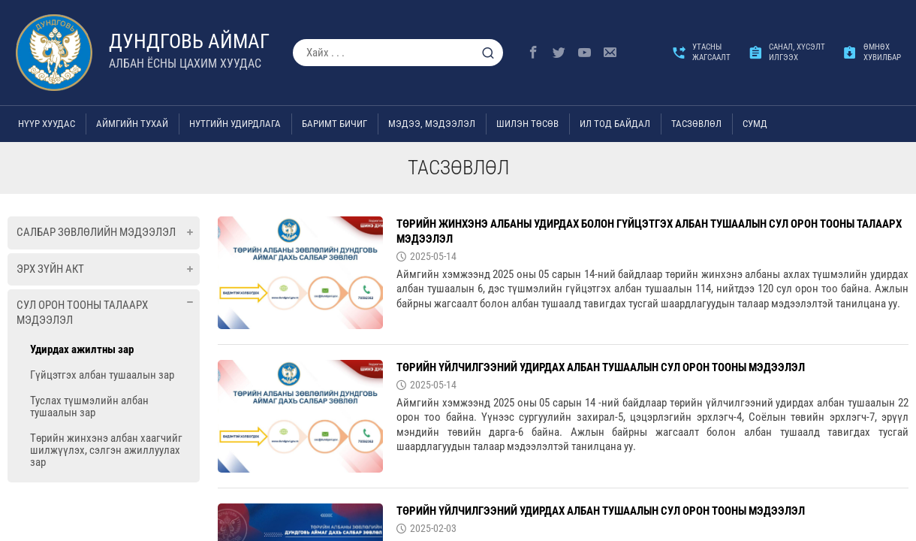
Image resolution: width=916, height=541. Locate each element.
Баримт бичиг (334, 123)
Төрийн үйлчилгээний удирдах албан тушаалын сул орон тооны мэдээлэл (600, 367)
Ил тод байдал (615, 123)
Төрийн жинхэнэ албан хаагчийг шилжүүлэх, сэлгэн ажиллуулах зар (106, 450)
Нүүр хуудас (46, 123)
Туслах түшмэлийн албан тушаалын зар (89, 406)
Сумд (755, 123)
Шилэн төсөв (527, 123)
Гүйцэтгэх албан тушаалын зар (102, 375)
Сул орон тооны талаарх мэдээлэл (82, 312)
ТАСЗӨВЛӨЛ (696, 123)
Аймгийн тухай (132, 123)
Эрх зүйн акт (50, 269)
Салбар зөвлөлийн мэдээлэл (96, 232)
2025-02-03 (433, 528)
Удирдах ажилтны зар (82, 349)
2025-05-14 (433, 256)
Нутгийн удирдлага (235, 123)
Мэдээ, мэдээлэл (431, 123)
